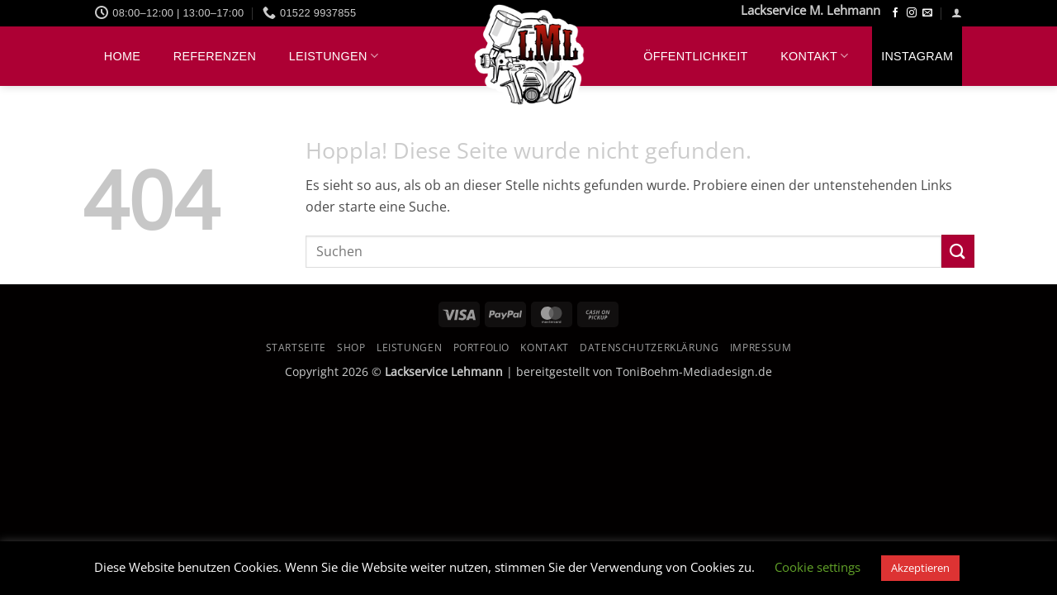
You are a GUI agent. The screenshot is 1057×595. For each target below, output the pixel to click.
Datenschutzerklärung (649, 347)
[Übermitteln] (957, 251)
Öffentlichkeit (695, 56)
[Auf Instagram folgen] (912, 13)
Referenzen (214, 56)
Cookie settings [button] (817, 567)
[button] (956, 12)
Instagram (917, 56)
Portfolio (481, 347)
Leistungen (333, 56)
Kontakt (814, 56)
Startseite (296, 347)
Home (122, 56)
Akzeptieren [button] (920, 567)
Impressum (761, 347)
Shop (351, 347)
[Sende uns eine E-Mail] (927, 13)
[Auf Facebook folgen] (895, 13)
